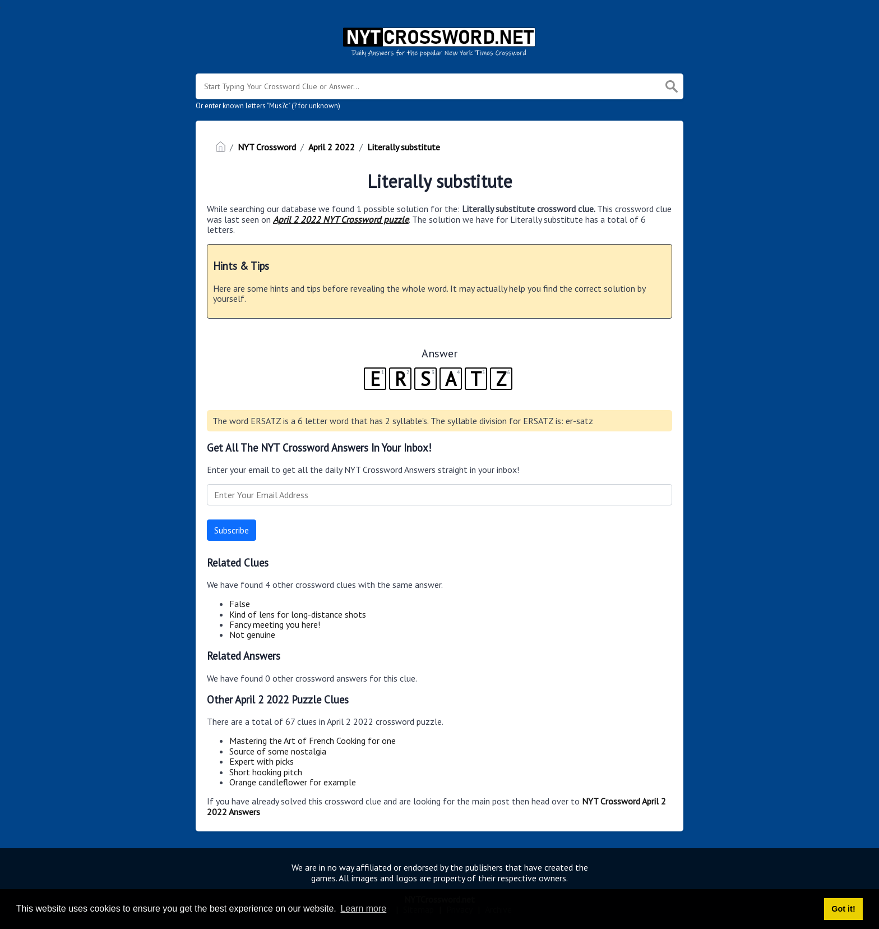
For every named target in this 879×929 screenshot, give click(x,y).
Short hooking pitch (265, 772)
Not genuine (252, 634)
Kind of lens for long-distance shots (297, 614)
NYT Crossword (267, 147)
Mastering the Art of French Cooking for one (312, 740)
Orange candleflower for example (292, 782)
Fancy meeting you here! (274, 624)
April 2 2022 (331, 147)
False (239, 603)
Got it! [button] (843, 908)
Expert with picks (261, 761)
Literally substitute (403, 147)
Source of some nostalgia (277, 751)
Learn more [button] (363, 908)
